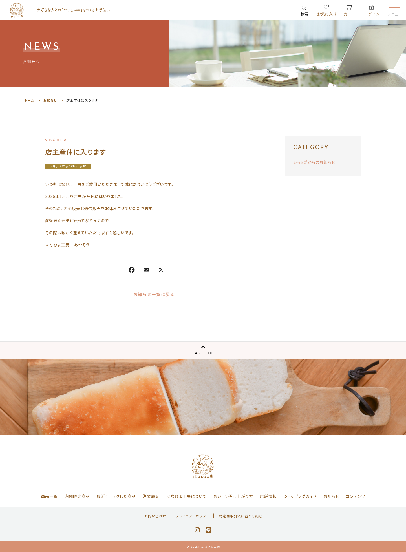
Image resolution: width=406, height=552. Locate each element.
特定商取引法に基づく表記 (240, 515)
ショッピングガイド (300, 496)
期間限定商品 (77, 496)
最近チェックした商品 (116, 496)
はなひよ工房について (186, 496)
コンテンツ (355, 496)
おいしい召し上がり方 (233, 496)
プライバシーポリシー (192, 515)
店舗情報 (268, 496)
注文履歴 (151, 496)
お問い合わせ (155, 515)
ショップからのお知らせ (67, 166)
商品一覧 (49, 496)
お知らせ (331, 496)
